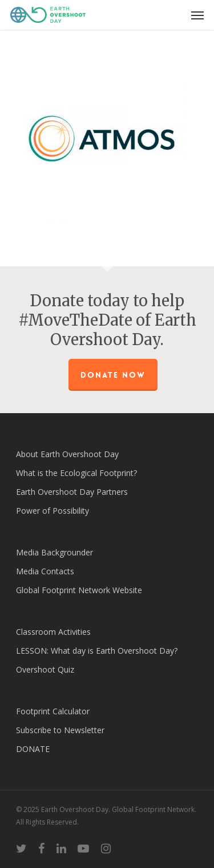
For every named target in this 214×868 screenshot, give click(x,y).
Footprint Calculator (53, 711)
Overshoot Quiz (45, 669)
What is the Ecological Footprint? (76, 472)
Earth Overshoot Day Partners (72, 491)
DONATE (33, 748)
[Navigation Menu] (197, 15)
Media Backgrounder (54, 552)
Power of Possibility (52, 510)
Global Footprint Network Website (79, 590)
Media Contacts (45, 571)
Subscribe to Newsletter (60, 730)
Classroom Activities (53, 631)
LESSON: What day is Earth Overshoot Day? (96, 650)
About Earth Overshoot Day (67, 454)
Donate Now (113, 375)
